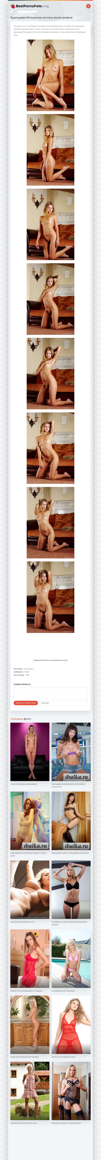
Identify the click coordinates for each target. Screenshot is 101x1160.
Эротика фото (29, 669)
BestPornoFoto (32, 6)
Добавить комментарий (26, 703)
